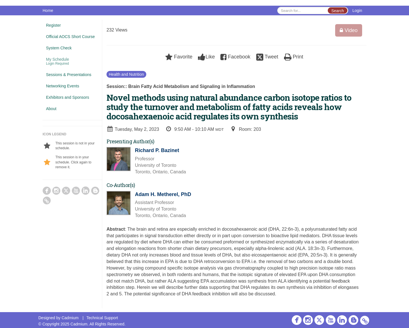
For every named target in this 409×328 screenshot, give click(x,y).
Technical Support (102, 318)
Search (337, 11)
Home (48, 10)
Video (349, 30)
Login (357, 10)
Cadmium (70, 318)
